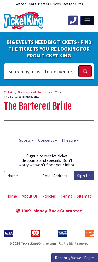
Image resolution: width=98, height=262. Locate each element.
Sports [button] (26, 140)
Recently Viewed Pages (75, 257)
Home (11, 196)
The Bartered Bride (38, 106)
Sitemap (84, 196)
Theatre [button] (70, 140)
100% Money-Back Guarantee (49, 210)
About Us (30, 196)
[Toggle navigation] (87, 20)
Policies (49, 196)
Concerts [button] (47, 140)
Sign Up (84, 175)
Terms (66, 196)
